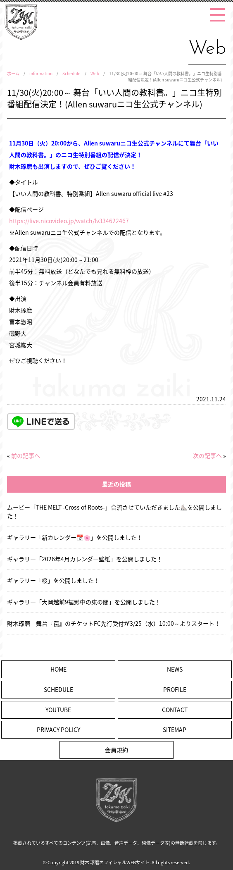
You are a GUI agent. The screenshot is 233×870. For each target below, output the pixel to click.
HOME (58, 669)
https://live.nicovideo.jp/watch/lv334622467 (69, 221)
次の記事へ (207, 455)
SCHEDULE (58, 689)
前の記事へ (25, 455)
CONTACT (175, 710)
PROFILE (174, 689)
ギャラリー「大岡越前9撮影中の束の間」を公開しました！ (84, 602)
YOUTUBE (58, 710)
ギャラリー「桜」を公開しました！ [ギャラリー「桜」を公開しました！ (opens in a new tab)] (53, 580)
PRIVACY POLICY (58, 729)
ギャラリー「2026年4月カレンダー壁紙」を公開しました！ (84, 559)
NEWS (175, 669)
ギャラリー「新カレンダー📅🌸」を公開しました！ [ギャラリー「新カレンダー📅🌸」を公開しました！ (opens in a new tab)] (75, 537)
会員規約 (116, 750)
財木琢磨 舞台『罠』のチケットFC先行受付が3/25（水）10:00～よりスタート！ (113, 623)
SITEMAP (174, 729)
